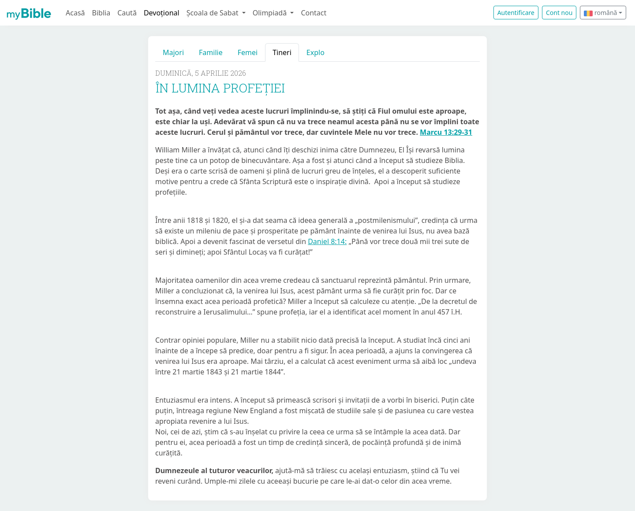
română (600, 12)
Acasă (75, 13)
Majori (173, 52)
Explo (315, 52)
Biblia (101, 13)
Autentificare (515, 12)
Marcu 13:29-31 (446, 132)
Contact (313, 13)
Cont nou (559, 12)
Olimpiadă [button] (271, 13)
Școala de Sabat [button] (213, 13)
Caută (127, 13)
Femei (248, 52)
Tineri (282, 52)
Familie (211, 52)
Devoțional (161, 13)
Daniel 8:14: (327, 241)
